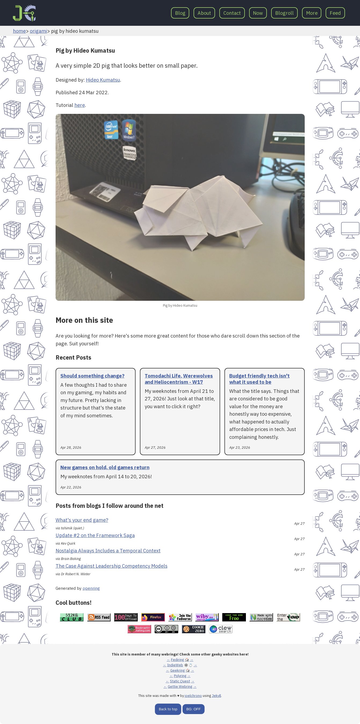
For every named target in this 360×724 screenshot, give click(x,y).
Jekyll (216, 695)
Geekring (177, 670)
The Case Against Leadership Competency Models (112, 566)
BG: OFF (193, 709)
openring (91, 588)
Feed (335, 13)
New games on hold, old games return (105, 467)
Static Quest (180, 681)
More (312, 13)
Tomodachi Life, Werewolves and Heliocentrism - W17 (179, 378)
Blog (180, 13)
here (79, 105)
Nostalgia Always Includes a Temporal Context (108, 550)
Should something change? (92, 375)
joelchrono (193, 695)
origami (38, 31)
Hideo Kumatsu (103, 80)
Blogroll (284, 13)
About (204, 13)
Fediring (177, 659)
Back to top (168, 709)
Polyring (180, 676)
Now (258, 13)
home (19, 31)
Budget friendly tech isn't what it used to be (259, 378)
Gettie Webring (180, 686)
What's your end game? (82, 520)
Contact (232, 13)
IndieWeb (175, 665)
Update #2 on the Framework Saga (95, 535)
